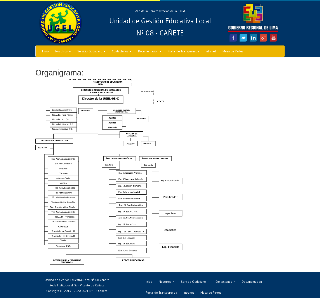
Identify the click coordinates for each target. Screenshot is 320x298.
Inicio (45, 51)
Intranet (211, 51)
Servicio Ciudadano (91, 51)
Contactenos (122, 51)
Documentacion (149, 51)
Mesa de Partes (233, 51)
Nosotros (63, 51)
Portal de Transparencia (183, 51)
